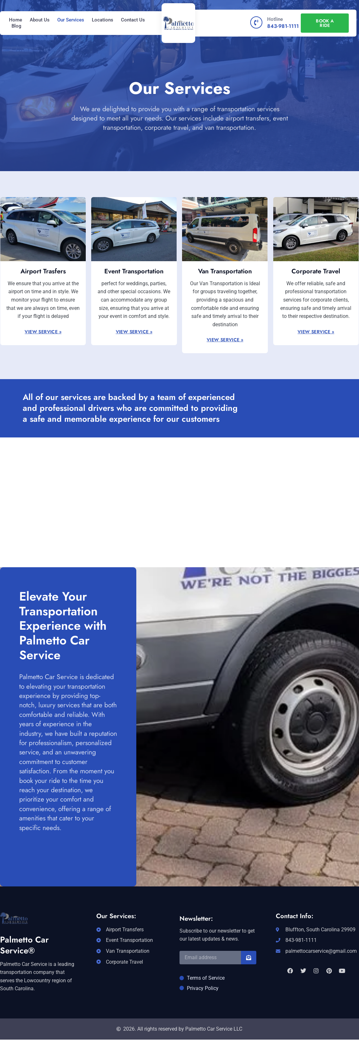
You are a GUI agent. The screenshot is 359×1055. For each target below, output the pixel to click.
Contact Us (133, 20)
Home (15, 20)
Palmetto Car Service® (24, 945)
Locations (102, 20)
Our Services (70, 20)
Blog (16, 26)
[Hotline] (256, 22)
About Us (40, 20)
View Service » (43, 331)
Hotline (275, 19)
